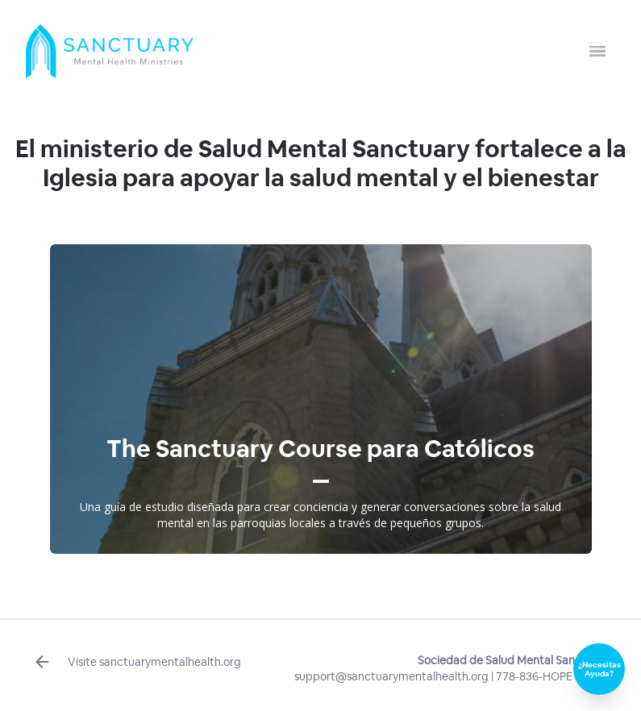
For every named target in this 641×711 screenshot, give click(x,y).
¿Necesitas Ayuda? (599, 669)
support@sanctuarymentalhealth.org (391, 676)
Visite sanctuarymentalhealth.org (136, 662)
